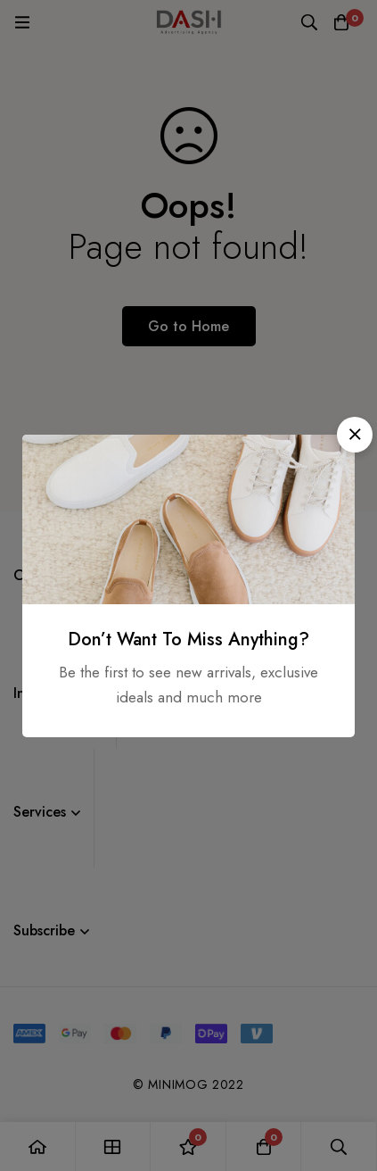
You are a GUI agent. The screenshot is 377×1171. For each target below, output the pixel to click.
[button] (355, 435)
